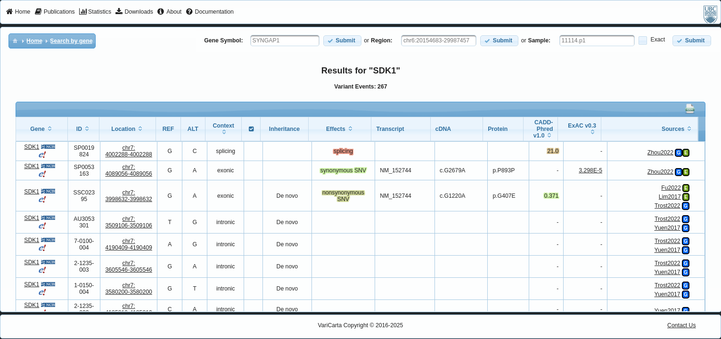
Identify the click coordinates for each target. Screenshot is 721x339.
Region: (382, 40)
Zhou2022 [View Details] (660, 152)
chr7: (128, 151)
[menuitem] (18, 12)
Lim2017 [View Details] (670, 197)
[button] (342, 40)
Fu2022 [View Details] (671, 188)
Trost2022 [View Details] (667, 205)
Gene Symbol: (223, 40)
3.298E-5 (590, 170)
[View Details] (696, 151)
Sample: (539, 40)
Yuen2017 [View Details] (667, 228)
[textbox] (285, 40)
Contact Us (681, 325)
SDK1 (31, 147)
